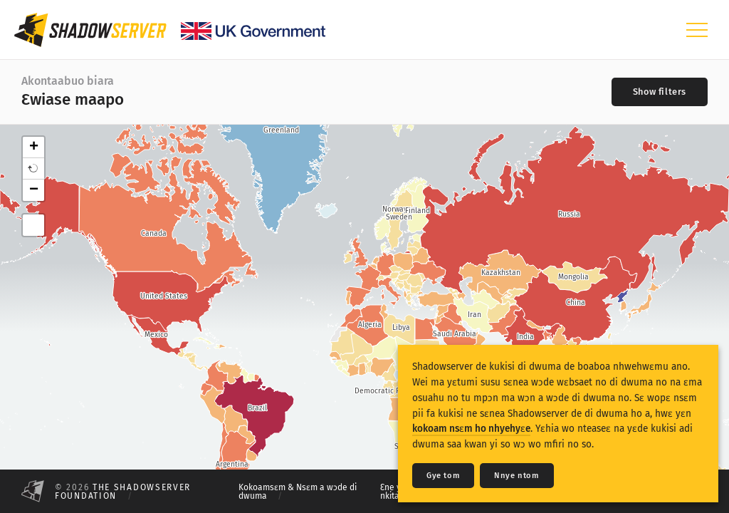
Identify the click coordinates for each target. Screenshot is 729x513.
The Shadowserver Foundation (123, 491)
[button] (33, 169)
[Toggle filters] (660, 92)
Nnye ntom (516, 475)
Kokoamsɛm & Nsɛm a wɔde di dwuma (297, 491)
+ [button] (33, 147)
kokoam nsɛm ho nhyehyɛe (471, 429)
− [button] (33, 190)
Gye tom (443, 475)
